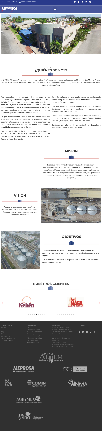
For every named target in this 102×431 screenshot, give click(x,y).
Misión (3, 327)
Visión (3, 330)
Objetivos (4, 332)
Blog (2, 334)
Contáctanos (5, 336)
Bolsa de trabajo (6, 340)
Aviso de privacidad (8, 338)
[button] (55, 8)
